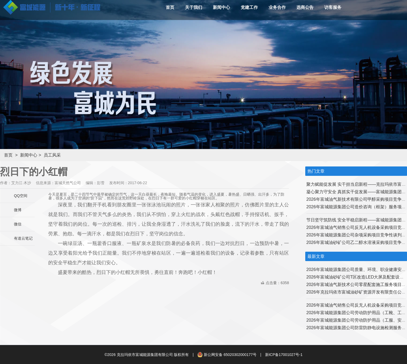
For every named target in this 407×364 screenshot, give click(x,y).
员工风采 (52, 155)
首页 (8, 155)
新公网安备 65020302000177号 (227, 354)
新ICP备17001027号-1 (284, 354)
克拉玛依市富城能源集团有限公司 (145, 354)
